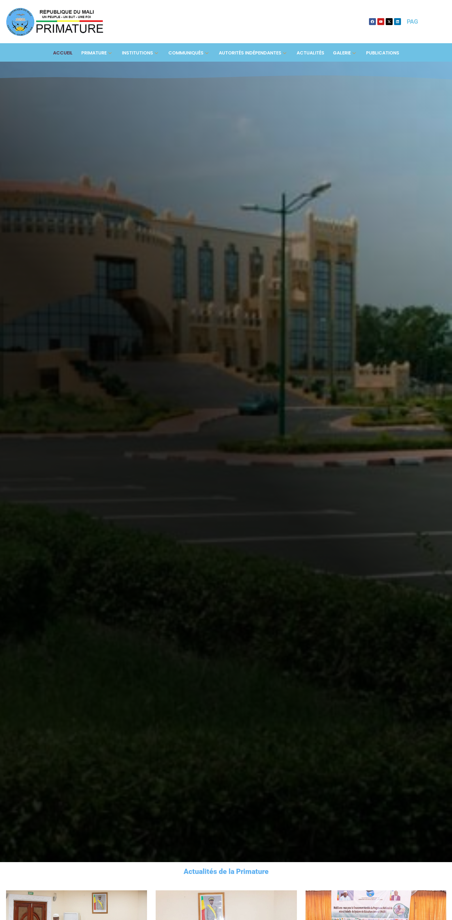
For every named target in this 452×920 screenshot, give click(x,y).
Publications (382, 53)
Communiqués (188, 53)
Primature (96, 53)
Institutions (140, 53)
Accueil (63, 53)
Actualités (310, 53)
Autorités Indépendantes (252, 53)
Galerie (344, 53)
